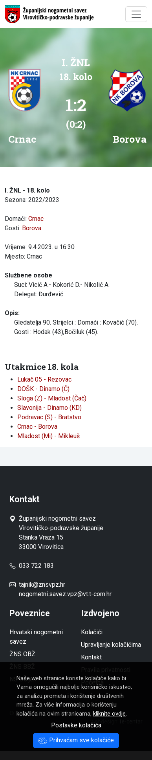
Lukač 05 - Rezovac (44, 379)
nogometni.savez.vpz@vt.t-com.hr (65, 594)
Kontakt (91, 657)
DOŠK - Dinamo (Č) (43, 389)
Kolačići (92, 632)
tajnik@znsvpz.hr (42, 584)
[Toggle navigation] (136, 14)
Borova (31, 228)
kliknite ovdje (109, 713)
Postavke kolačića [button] (76, 725)
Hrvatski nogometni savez (36, 636)
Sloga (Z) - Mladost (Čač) (51, 398)
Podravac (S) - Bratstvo (49, 417)
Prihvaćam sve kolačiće (76, 740)
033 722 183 (31, 565)
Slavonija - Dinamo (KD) (49, 407)
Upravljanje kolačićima (111, 644)
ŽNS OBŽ (22, 654)
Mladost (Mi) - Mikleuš (48, 436)
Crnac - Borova (37, 426)
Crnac (36, 218)
